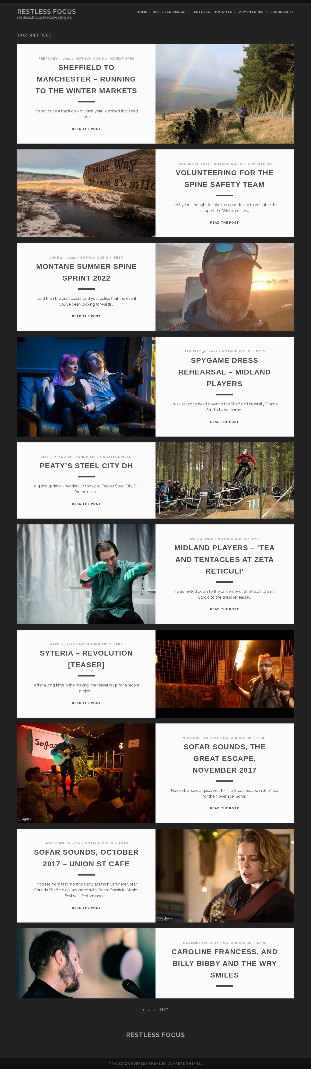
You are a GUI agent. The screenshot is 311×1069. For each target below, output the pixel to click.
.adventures (250, 12)
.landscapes (281, 12)
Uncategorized (115, 457)
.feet (118, 257)
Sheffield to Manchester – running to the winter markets (86, 79)
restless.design (169, 12)
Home (142, 12)
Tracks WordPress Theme (135, 1063)
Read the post (86, 129)
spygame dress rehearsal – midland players (224, 372)
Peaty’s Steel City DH (86, 466)
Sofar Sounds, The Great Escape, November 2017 (225, 758)
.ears (117, 644)
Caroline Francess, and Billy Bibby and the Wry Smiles (225, 963)
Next (163, 1009)
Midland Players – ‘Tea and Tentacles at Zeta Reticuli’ (224, 559)
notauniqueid (90, 58)
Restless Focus (46, 11)
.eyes (260, 351)
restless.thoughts (211, 12)
